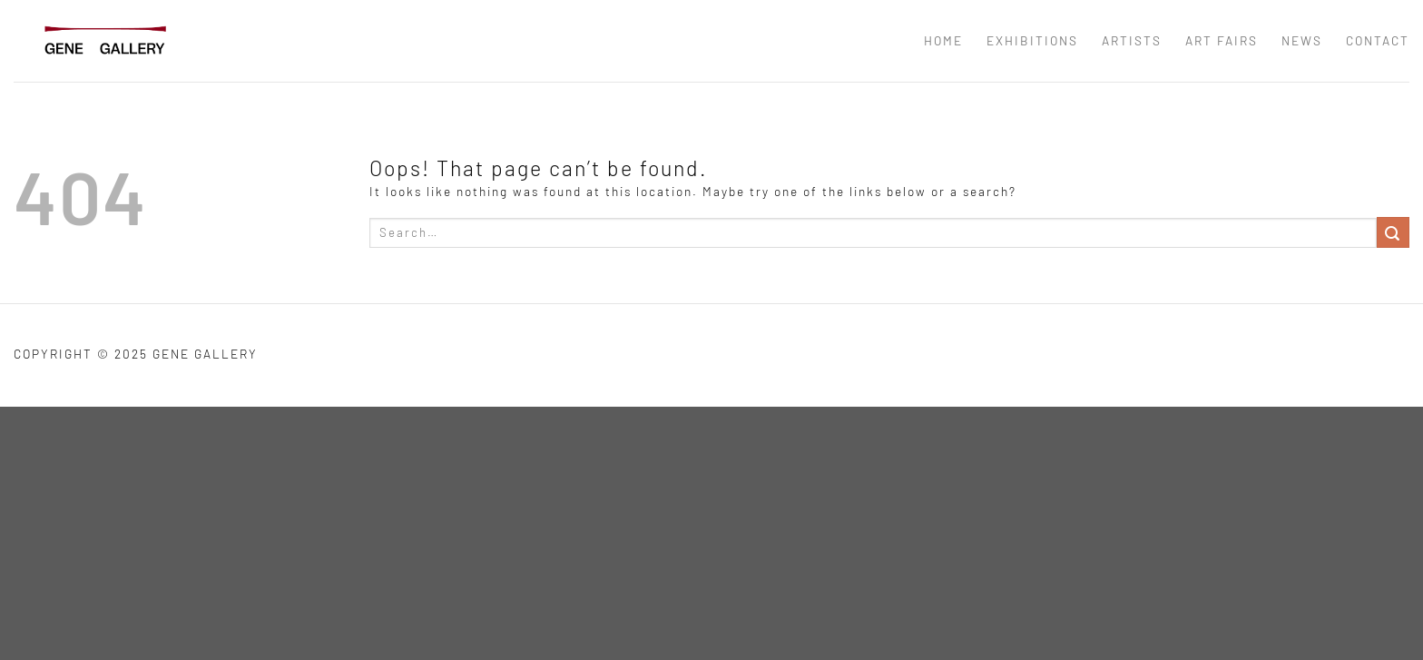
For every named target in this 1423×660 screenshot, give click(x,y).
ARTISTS (1132, 40)
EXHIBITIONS (1032, 40)
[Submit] (1393, 232)
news (1301, 40)
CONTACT (1377, 40)
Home (943, 40)
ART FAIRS (1221, 40)
